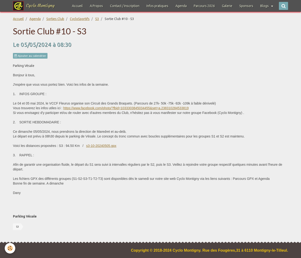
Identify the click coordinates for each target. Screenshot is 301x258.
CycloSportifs (80, 19)
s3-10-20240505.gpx (101, 146)
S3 (97, 19)
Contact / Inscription (124, 6)
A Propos (96, 6)
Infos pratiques (157, 6)
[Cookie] (10, 248)
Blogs (264, 6)
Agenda (181, 6)
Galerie (227, 6)
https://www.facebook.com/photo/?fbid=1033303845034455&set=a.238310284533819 (126, 108)
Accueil (77, 6)
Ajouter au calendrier (30, 55)
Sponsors (246, 6)
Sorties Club (55, 19)
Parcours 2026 (204, 6)
